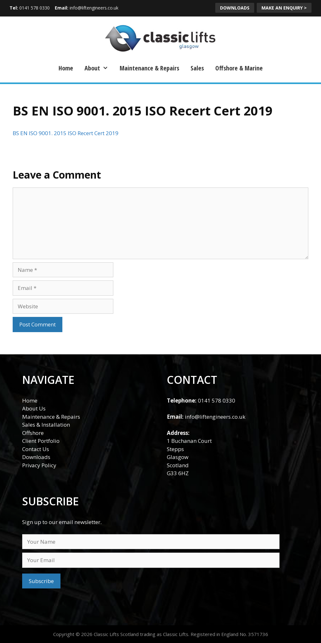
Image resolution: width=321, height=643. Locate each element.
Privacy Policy (39, 465)
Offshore (33, 432)
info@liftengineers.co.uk (94, 8)
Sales (197, 68)
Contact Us (35, 449)
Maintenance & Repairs (149, 68)
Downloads (36, 457)
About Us (34, 408)
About (99, 68)
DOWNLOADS (234, 8)
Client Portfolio (41, 440)
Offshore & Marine (239, 68)
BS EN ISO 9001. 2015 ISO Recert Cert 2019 (65, 133)
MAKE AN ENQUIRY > (284, 8)
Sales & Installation (46, 424)
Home (66, 68)
